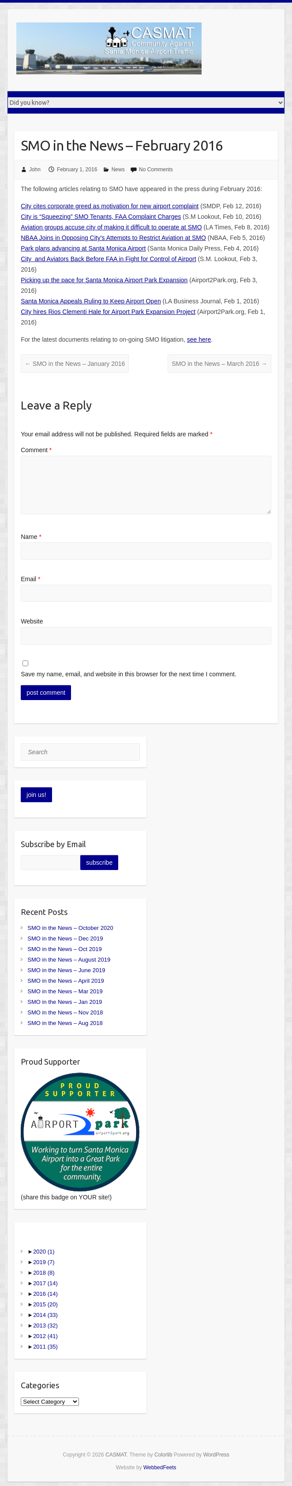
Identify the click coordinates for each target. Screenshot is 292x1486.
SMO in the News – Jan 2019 (64, 1002)
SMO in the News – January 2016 (75, 363)
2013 (45, 1325)
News (118, 169)
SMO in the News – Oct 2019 (64, 949)
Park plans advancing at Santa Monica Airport (83, 248)
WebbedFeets (159, 1467)
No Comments (156, 169)
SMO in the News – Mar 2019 (65, 991)
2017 (45, 1283)
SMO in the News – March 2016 (219, 363)
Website (32, 621)
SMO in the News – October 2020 (70, 928)
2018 (43, 1272)
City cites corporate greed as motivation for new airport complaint (109, 206)
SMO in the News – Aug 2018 (65, 1023)
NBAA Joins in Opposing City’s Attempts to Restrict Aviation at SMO (113, 237)
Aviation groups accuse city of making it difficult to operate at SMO (111, 227)
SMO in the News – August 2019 (68, 959)
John (35, 169)
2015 (45, 1304)
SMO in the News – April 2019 (65, 980)
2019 (43, 1262)
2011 (45, 1346)
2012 (45, 1336)
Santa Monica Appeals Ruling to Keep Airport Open (91, 301)
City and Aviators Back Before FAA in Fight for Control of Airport (108, 258)
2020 (43, 1251)
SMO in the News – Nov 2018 (65, 1012)
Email (30, 579)
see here (199, 339)
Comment (36, 450)
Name (31, 536)
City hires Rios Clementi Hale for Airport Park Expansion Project (108, 311)
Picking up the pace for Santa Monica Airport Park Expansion (104, 280)
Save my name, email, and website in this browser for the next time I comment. (128, 674)
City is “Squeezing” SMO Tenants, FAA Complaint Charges (101, 216)
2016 (45, 1294)
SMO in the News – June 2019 (66, 970)
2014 (45, 1315)
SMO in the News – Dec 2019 (65, 938)
